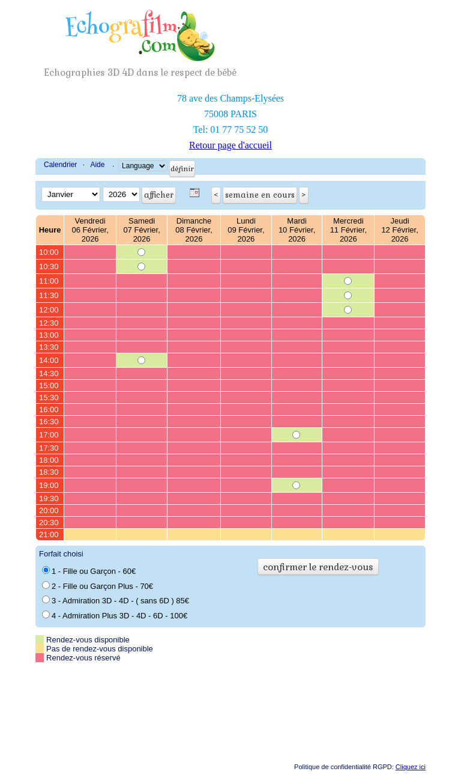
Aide (97, 164)
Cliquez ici (411, 766)
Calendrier (60, 164)
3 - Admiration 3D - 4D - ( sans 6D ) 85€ (115, 600)
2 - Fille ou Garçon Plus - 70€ (97, 586)
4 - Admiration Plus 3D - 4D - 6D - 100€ (114, 615)
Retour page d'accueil (230, 145)
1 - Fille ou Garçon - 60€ (89, 571)
